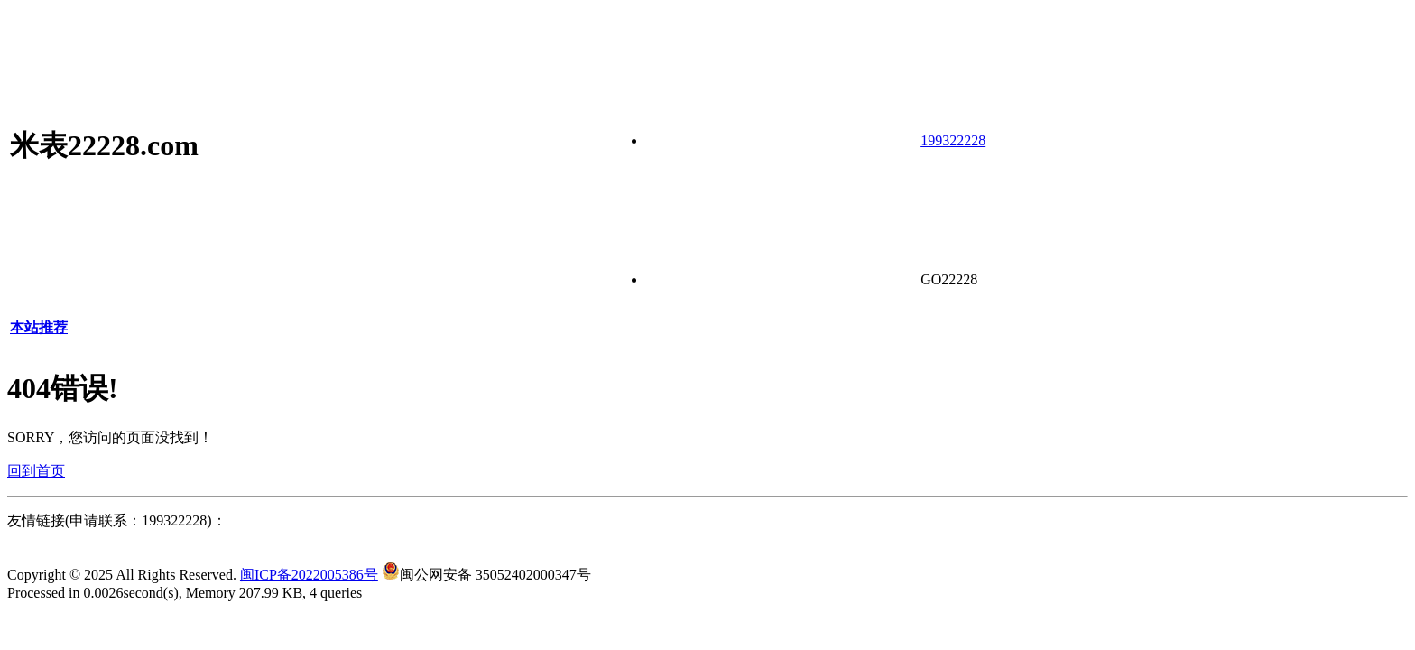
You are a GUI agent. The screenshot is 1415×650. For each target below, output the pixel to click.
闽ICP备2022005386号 (309, 574)
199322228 (952, 140)
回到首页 (36, 470)
